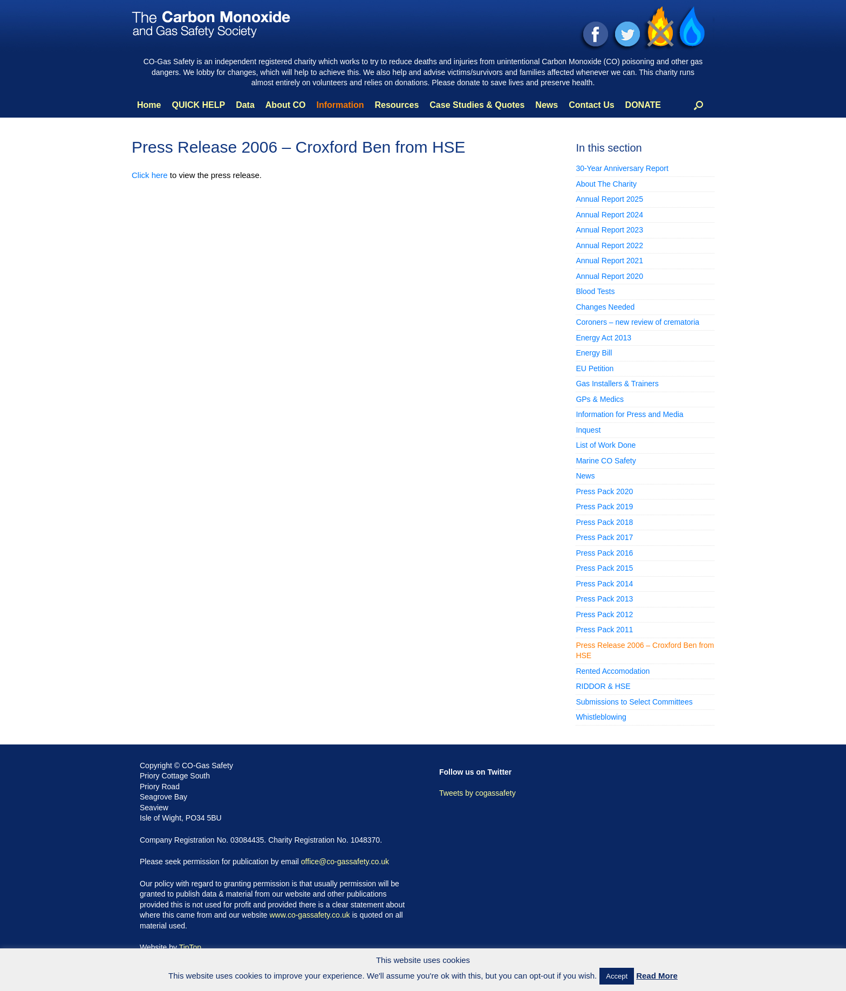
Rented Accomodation (613, 671)
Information (340, 105)
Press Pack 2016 (604, 553)
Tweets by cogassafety (477, 793)
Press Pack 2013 (604, 598)
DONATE (643, 105)
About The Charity (606, 184)
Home (149, 105)
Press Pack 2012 (604, 614)
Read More (657, 975)
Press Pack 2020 (604, 491)
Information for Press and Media (629, 414)
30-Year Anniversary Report (622, 168)
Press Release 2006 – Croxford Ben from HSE (645, 650)
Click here (150, 175)
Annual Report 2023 (609, 229)
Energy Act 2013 (603, 337)
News (546, 105)
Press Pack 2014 (604, 583)
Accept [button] (616, 976)
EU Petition (594, 368)
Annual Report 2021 (609, 260)
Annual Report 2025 (609, 199)
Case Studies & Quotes (476, 105)
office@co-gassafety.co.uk (345, 861)
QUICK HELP (198, 105)
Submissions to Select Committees (634, 702)
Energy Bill (594, 352)
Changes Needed (605, 307)
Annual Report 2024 (609, 214)
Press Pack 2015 (604, 568)
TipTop (190, 947)
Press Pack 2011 (604, 629)
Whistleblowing (601, 717)
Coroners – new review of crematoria (637, 322)
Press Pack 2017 (604, 537)
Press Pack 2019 (604, 506)
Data (245, 105)
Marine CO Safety (606, 460)
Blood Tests (595, 291)
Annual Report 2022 (609, 245)
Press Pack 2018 (604, 522)
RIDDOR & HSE (603, 686)
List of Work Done (606, 445)
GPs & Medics (600, 399)
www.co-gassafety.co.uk (309, 915)
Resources (396, 105)
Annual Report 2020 (609, 276)
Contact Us (591, 105)
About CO (285, 105)
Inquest (588, 430)
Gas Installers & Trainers (617, 383)
